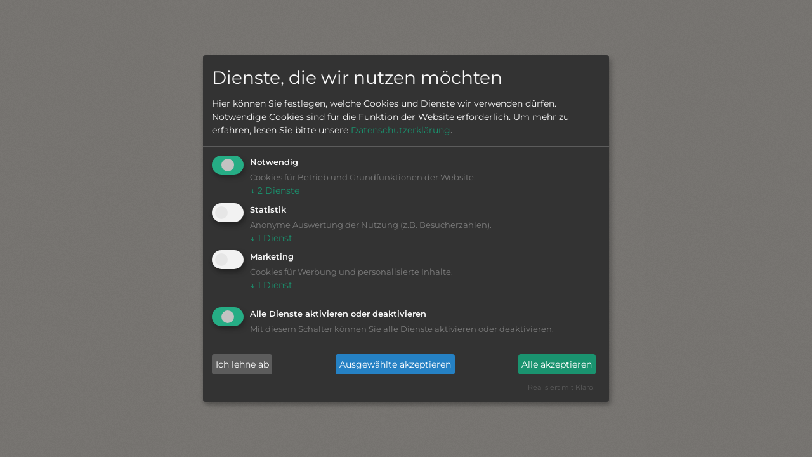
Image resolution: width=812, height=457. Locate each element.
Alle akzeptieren (556, 364)
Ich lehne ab (242, 364)
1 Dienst (271, 238)
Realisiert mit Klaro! (561, 387)
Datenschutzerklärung (400, 130)
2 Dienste (274, 190)
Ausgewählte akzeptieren (395, 364)
